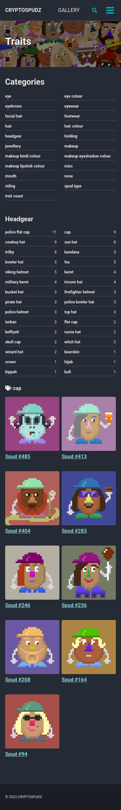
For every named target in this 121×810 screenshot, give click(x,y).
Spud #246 (17, 605)
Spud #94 (16, 754)
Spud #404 (17, 531)
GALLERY (69, 10)
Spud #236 (74, 605)
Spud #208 (17, 680)
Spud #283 (74, 531)
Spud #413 (74, 456)
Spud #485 (17, 456)
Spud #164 (74, 680)
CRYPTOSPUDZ (23, 10)
